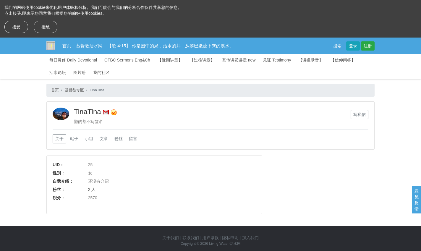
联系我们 (190, 237)
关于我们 (170, 237)
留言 (133, 138)
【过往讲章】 (202, 60)
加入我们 (250, 237)
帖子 (74, 138)
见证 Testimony (277, 60)
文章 (104, 138)
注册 (368, 45)
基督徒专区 (74, 90)
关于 (59, 138)
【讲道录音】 (310, 60)
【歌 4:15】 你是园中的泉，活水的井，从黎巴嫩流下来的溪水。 (170, 45)
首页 (66, 45)
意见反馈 (416, 200)
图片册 (79, 72)
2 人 (92, 189)
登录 (353, 45)
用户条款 (210, 237)
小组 (89, 138)
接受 (16, 27)
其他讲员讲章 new (239, 60)
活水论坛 (57, 72)
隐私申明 (230, 237)
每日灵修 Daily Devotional (73, 60)
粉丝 (118, 138)
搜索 (337, 45)
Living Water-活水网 (224, 244)
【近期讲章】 (170, 60)
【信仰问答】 (343, 60)
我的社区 (101, 72)
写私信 (359, 114)
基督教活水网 (89, 45)
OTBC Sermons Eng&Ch (127, 60)
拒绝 (45, 27)
